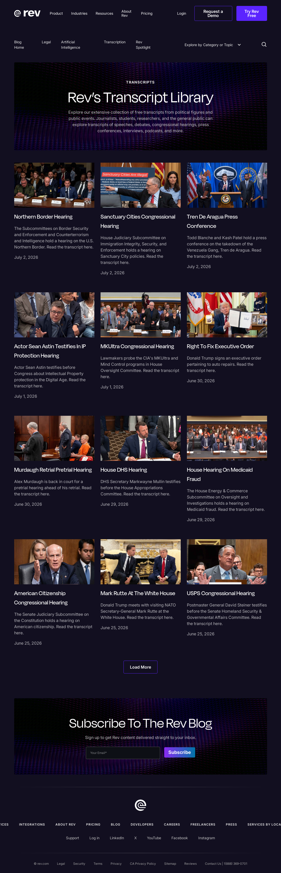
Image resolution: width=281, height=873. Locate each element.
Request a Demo (213, 13)
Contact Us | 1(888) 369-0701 (226, 864)
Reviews (190, 864)
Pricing (93, 824)
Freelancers (203, 824)
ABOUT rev (65, 824)
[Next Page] (140, 667)
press (231, 824)
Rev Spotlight (143, 44)
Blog (115, 824)
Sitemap (170, 864)
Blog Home (19, 44)
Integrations (32, 824)
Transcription (115, 42)
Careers (172, 824)
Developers (142, 824)
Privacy (116, 864)
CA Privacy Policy (143, 864)
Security (79, 864)
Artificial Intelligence (70, 44)
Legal (46, 42)
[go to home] (140, 805)
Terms (98, 864)
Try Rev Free (251, 13)
